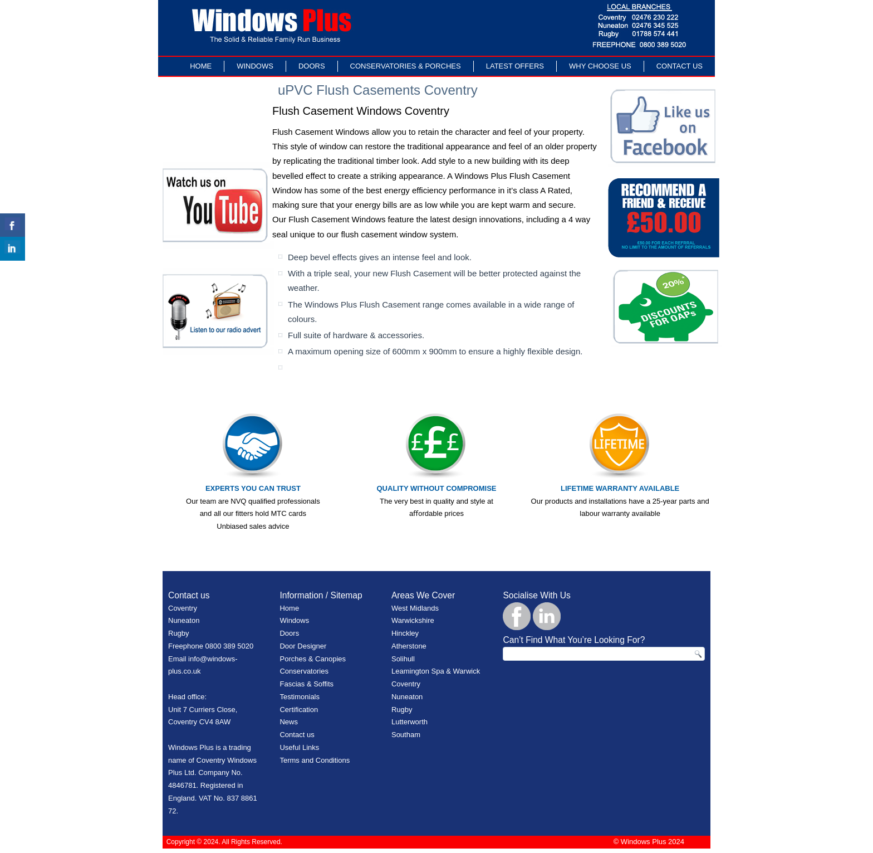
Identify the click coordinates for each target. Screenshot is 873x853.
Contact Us (679, 66)
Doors (311, 66)
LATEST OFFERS (515, 66)
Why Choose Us (600, 66)
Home (201, 66)
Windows (255, 66)
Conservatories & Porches (405, 66)
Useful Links (299, 747)
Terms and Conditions (314, 760)
